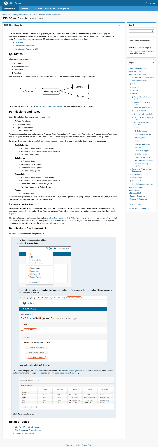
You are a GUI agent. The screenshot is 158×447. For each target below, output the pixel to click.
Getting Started (136, 71)
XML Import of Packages (144, 160)
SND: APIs (138, 147)
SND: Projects (140, 137)
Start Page (6, 15)
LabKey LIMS (135, 190)
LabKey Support (15, 3)
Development (137, 177)
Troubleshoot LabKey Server (142, 184)
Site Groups (20, 430)
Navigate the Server (139, 81)
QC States (19, 42)
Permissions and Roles (24, 46)
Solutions (25, 8)
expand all (133, 209)
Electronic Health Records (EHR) (143, 118)
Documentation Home (138, 68)
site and (65, 370)
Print (121, 25)
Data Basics (136, 84)
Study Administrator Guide (143, 114)
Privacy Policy (87, 445)
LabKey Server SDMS (20, 15)
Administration (137, 181)
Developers (63, 8)
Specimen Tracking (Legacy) (141, 165)
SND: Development (142, 154)
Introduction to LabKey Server (143, 77)
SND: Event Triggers (142, 151)
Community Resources (138, 199)
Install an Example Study (143, 107)
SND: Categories (141, 131)
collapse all (144, 209)
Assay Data (136, 87)
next (140, 204)
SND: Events (139, 141)
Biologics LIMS (135, 193)
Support (38, 8)
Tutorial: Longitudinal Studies (141, 98)
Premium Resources (137, 196)
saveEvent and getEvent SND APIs (60, 218)
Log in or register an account (141, 51)
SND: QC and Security (143, 144)
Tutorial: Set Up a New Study (142, 103)
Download (50, 8)
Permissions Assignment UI (26, 49)
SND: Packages (140, 128)
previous (132, 204)
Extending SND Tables (143, 157)
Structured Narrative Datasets (49, 15)
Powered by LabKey (73, 445)
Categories (38, 370)
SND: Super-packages (143, 134)
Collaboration (137, 174)
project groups (75, 370)
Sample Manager (136, 187)
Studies (32, 15)
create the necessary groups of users (49, 141)
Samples (135, 90)
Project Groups (35, 430)
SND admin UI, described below (49, 106)
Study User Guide (140, 111)
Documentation (10, 8)
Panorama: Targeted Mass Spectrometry (142, 170)
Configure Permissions (24, 433)
